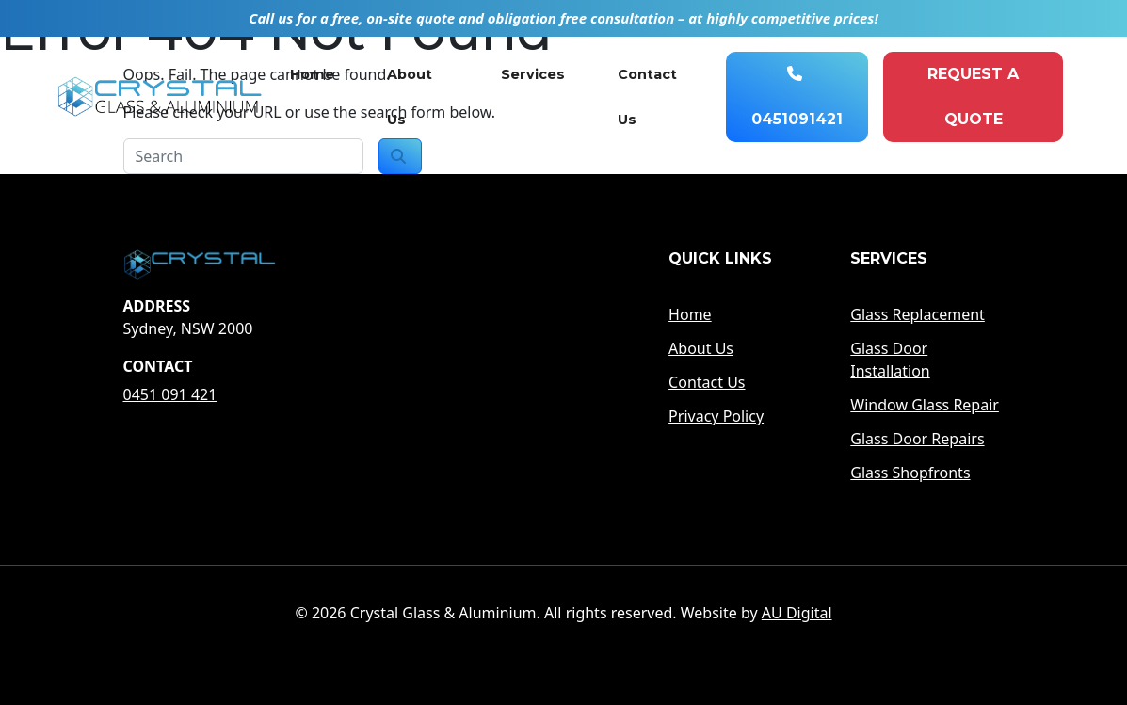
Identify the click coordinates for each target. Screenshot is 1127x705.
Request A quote (973, 96)
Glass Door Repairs (917, 438)
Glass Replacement (917, 314)
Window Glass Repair (924, 404)
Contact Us (647, 97)
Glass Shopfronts (910, 472)
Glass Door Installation (889, 359)
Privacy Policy (716, 416)
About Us (409, 97)
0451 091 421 (170, 394)
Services (533, 74)
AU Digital (797, 612)
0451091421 (797, 97)
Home (312, 74)
